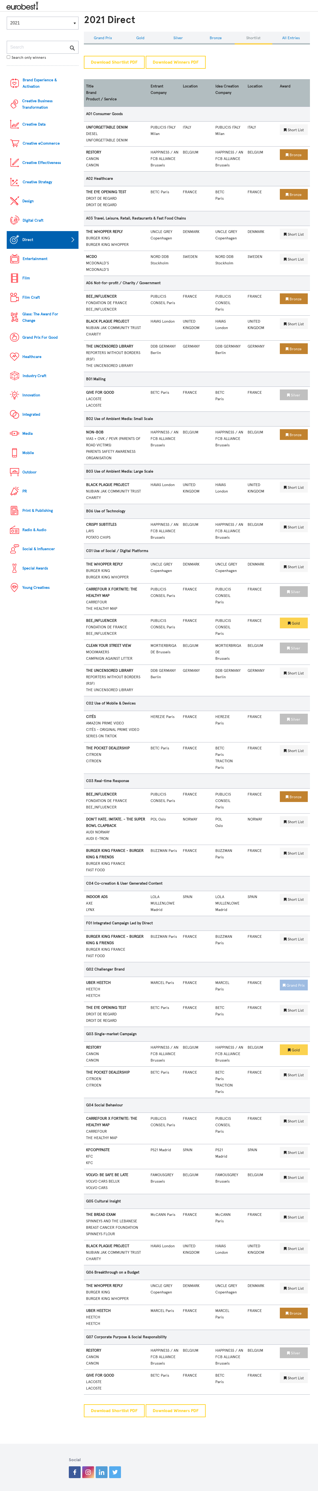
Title (90, 86)
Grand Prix (103, 38)
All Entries (291, 38)
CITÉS (91, 716)
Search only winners (26, 57)
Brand (91, 92)
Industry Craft (34, 376)
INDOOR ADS (97, 897)
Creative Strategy (37, 182)
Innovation (31, 395)
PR (24, 491)
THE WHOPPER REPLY (104, 231)
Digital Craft (33, 220)
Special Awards (35, 568)
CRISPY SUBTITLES (101, 524)
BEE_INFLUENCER (101, 296)
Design (28, 201)
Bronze (216, 38)
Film (26, 278)
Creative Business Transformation (37, 104)
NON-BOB (94, 432)
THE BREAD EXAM (101, 1214)
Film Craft (31, 297)
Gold (140, 38)
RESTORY (93, 152)
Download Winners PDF (176, 62)
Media (27, 433)
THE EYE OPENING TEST (106, 192)
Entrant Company (158, 89)
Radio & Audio (34, 530)
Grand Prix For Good (40, 337)
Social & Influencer (38, 549)
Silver (178, 38)
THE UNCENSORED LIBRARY (109, 346)
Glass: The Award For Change (40, 317)
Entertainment (35, 259)
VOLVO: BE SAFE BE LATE (107, 1175)
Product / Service (101, 99)
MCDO (91, 256)
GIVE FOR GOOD (100, 392)
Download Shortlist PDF (114, 62)
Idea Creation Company (227, 89)
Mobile (28, 453)
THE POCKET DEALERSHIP (108, 748)
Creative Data (33, 124)
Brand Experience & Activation (40, 83)
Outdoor (29, 472)
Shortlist (253, 38)
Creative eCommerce (41, 143)
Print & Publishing (37, 510)
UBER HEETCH (98, 982)
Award (285, 86)
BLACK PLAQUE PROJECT (107, 321)
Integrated (31, 414)
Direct (27, 240)
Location (190, 86)
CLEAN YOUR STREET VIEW (108, 645)
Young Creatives (35, 587)
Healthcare (31, 357)
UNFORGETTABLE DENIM (107, 127)
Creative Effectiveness (41, 163)
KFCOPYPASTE (98, 1150)
